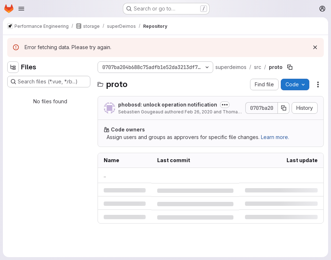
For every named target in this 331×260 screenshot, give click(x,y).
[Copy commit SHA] (283, 108)
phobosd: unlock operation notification (167, 104)
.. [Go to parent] (105, 175)
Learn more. (275, 137)
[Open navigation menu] (21, 8)
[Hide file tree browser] (13, 67)
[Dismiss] (315, 47)
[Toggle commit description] (224, 104)
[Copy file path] (290, 67)
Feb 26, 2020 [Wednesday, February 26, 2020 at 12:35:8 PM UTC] (198, 111)
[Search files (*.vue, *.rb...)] (48, 81)
